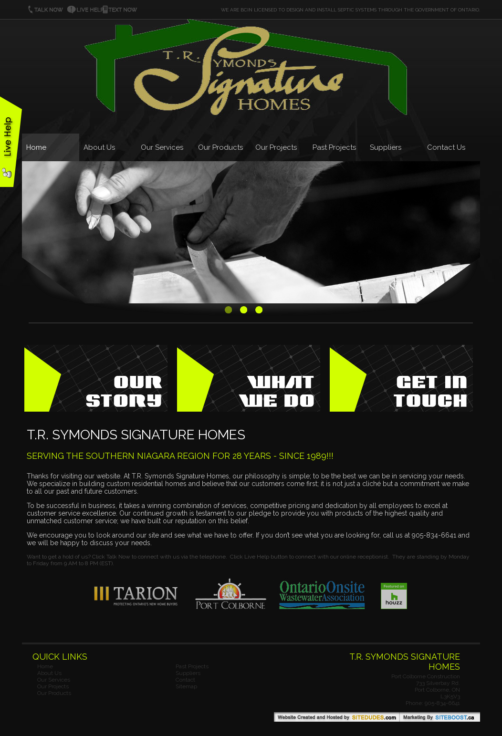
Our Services (162, 147)
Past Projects (334, 147)
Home (36, 147)
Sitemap (186, 686)
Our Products (220, 147)
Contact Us (446, 147)
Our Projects (276, 147)
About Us (99, 147)
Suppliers (385, 147)
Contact (185, 679)
